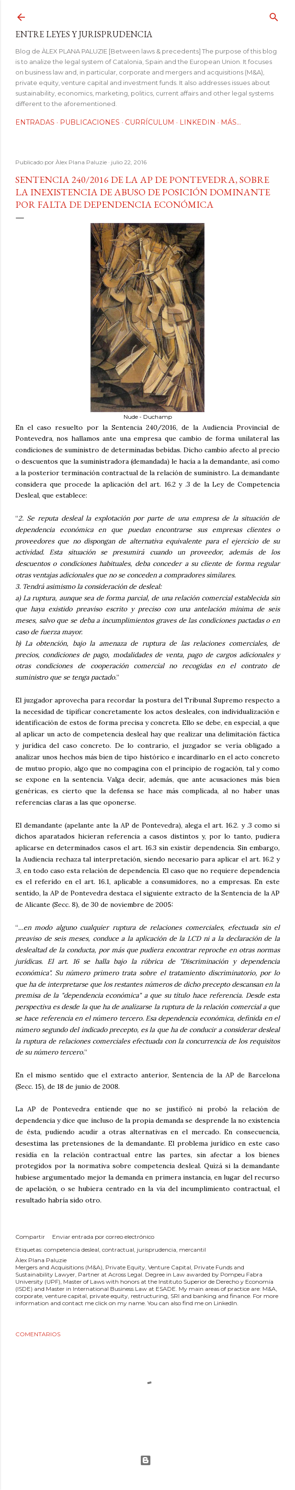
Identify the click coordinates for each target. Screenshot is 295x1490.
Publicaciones (90, 122)
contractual (118, 1249)
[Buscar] (274, 15)
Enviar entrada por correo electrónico (103, 1236)
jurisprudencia (156, 1249)
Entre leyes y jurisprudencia (83, 34)
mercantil (192, 1249)
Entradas (35, 122)
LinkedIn (198, 122)
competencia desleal (71, 1249)
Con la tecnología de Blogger (145, 1460)
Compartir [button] (30, 1236)
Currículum (149, 122)
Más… (231, 122)
